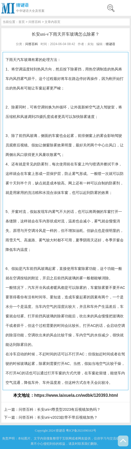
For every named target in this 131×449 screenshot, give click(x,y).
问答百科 (34, 22)
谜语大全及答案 (33, 11)
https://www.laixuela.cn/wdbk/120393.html (76, 395)
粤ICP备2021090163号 (81, 430)
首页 (21, 22)
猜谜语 (22, 5)
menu (124, 8)
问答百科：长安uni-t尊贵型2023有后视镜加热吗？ (59, 409)
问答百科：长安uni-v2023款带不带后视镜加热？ (58, 417)
